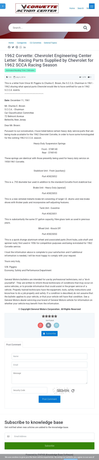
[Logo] (37, 8)
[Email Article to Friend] (56, 325)
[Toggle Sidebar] (3, 6)
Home (11, 43)
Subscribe (49, 333)
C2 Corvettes (35, 43)
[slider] (49, 316)
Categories (22, 43)
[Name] (49, 356)
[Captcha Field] (29, 390)
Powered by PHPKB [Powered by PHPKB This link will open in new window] (35, 454)
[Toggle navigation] (92, 6)
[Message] (49, 377)
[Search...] (49, 28)
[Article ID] (7, 77)
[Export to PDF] (40, 325)
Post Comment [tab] (13, 344)
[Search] (85, 27)
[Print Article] (48, 325)
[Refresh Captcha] (73, 390)
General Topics (50, 43)
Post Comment (49, 399)
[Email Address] (49, 436)
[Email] (49, 365)
